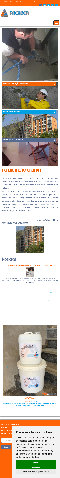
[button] (7, 366)
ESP (48, 5)
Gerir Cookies (7, 434)
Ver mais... (53, 292)
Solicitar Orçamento (10, 425)
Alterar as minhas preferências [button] (36, 471)
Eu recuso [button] (36, 467)
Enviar (6, 447)
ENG (44, 5)
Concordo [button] (36, 462)
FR (52, 5)
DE (56, 5)
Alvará (4, 428)
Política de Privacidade (11, 431)
